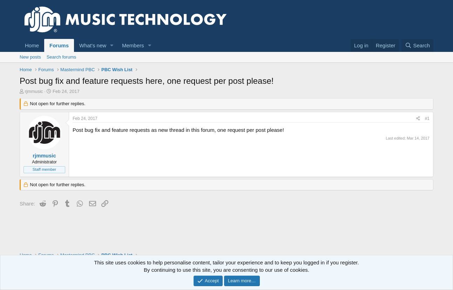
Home (32, 45)
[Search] (417, 45)
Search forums (61, 57)
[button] (112, 45)
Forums (59, 45)
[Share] (418, 119)
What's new (92, 45)
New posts (30, 57)
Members (133, 45)
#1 (427, 118)
